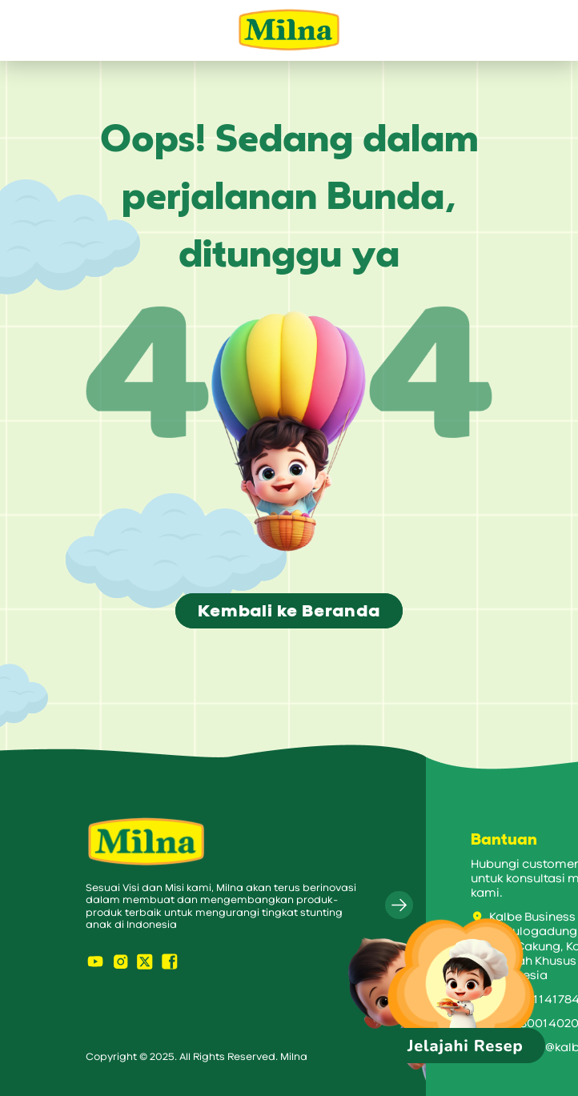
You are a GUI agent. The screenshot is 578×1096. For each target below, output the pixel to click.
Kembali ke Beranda (288, 610)
